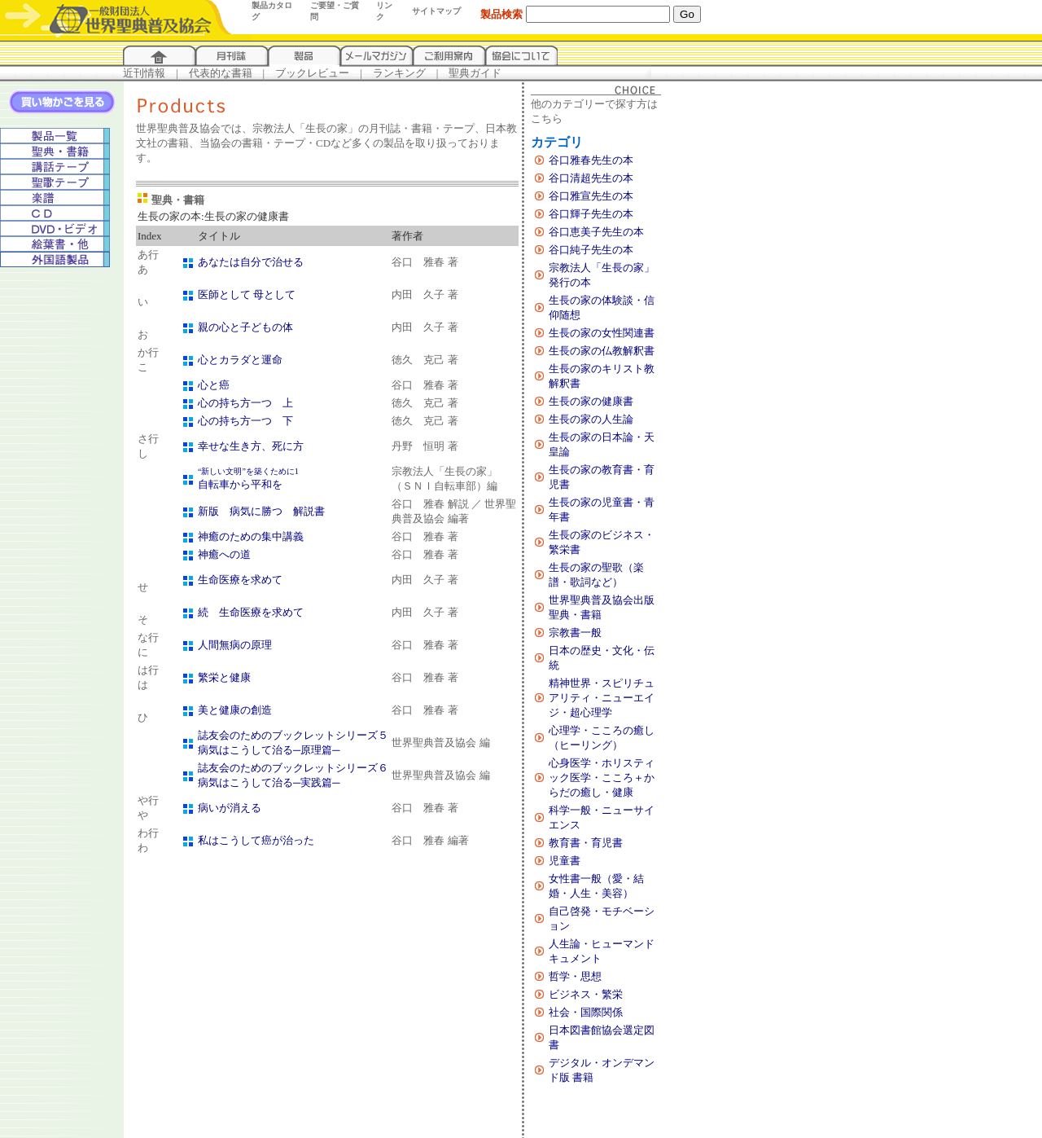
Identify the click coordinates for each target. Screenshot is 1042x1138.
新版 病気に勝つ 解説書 (261, 511)
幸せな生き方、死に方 (251, 446)
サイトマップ (436, 11)
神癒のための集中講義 (251, 536)
